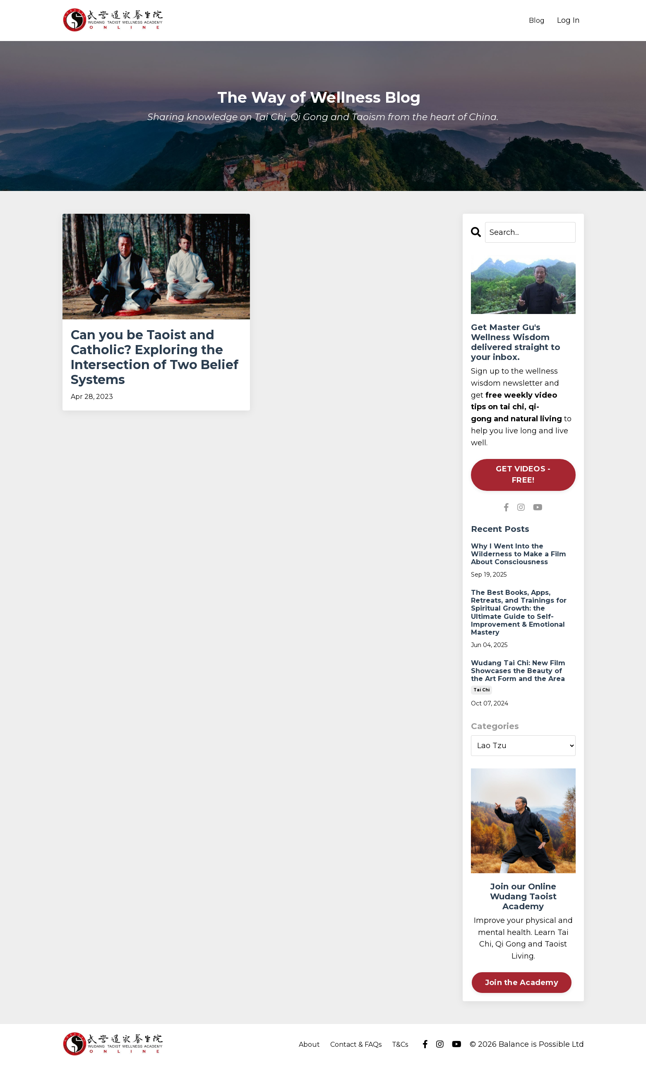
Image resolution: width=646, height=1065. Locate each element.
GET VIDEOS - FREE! (523, 474)
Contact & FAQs (356, 1044)
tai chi (481, 690)
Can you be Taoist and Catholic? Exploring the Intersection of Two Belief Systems (154, 357)
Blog (537, 20)
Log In (568, 20)
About (309, 1044)
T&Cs (400, 1044)
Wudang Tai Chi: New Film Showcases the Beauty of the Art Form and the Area (518, 671)
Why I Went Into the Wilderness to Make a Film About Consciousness (518, 554)
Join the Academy (521, 982)
